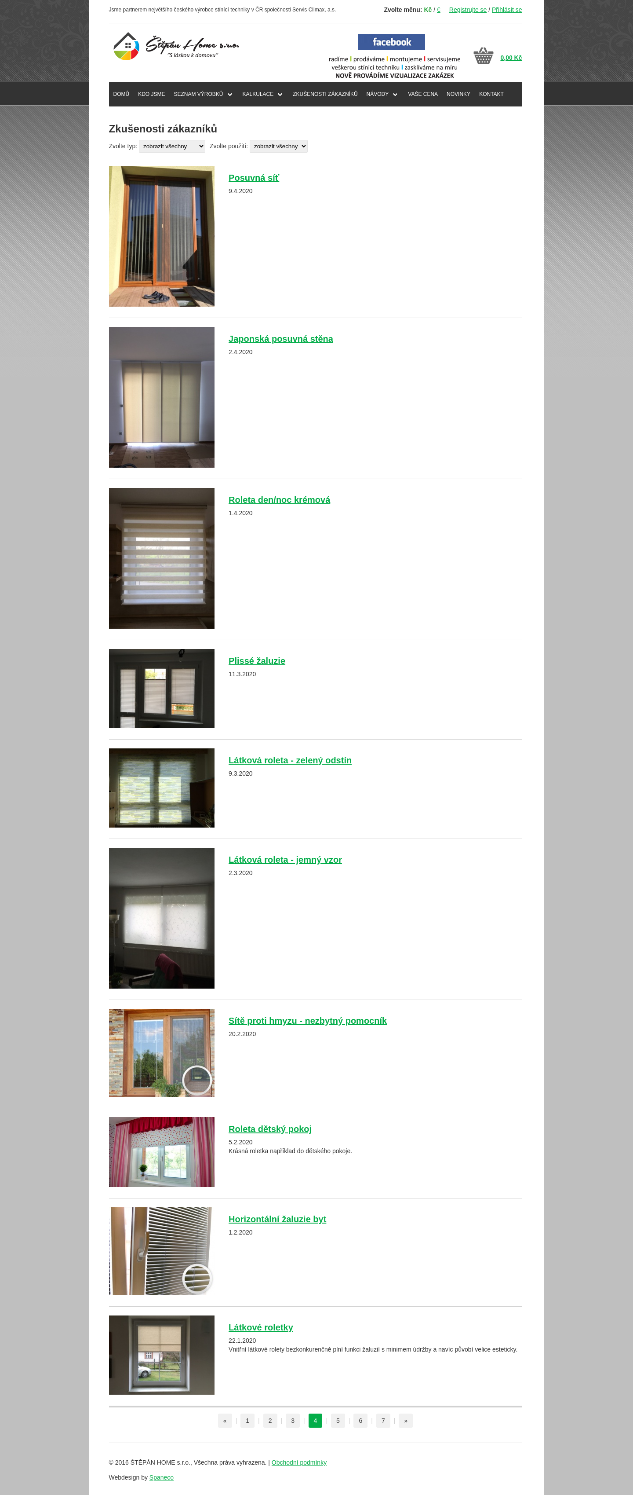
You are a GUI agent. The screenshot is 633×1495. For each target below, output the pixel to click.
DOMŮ (121, 94)
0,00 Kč (511, 57)
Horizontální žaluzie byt (277, 1219)
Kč (428, 9)
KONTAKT (491, 94)
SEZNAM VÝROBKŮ (198, 94)
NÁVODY (378, 94)
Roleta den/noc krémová (279, 500)
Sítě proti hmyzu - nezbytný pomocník (308, 1021)
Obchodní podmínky (299, 1462)
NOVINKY (458, 94)
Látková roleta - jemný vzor (285, 860)
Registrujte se (468, 9)
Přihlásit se (507, 9)
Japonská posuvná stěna (281, 339)
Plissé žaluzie (257, 661)
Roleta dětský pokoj (270, 1129)
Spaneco (161, 1477)
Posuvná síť (254, 178)
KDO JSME (151, 94)
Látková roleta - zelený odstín (290, 760)
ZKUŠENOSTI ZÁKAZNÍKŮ (325, 94)
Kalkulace (258, 94)
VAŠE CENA (423, 94)
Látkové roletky (261, 1327)
